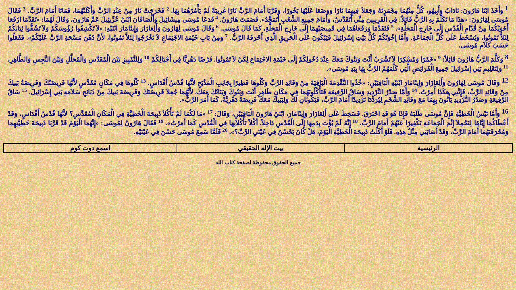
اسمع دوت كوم (90, 148)
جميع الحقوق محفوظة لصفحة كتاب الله (257, 163)
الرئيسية (428, 148)
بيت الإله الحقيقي (260, 148)
